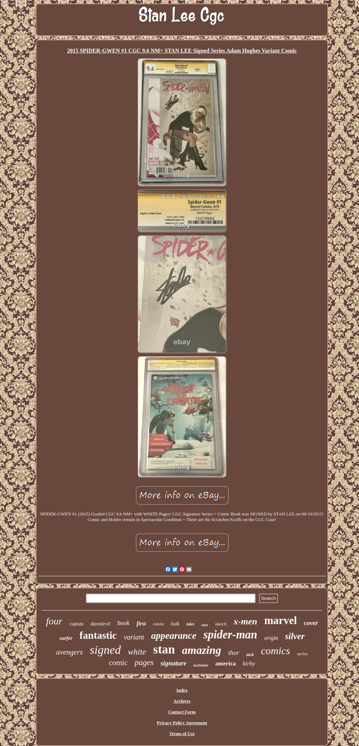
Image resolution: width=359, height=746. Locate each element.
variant (134, 637)
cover (311, 623)
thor (233, 652)
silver (295, 636)
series (302, 653)
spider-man (230, 634)
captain (76, 624)
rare (204, 625)
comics (275, 650)
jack (250, 654)
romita (158, 624)
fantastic (98, 635)
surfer (66, 638)
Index (182, 690)
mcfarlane (201, 665)
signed (105, 649)
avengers (69, 652)
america (225, 663)
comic (118, 662)
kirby (249, 663)
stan (164, 649)
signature (174, 663)
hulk (175, 624)
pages (144, 662)
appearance (173, 635)
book (123, 623)
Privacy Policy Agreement (182, 722)
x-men (245, 621)
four (54, 621)
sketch (220, 624)
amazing (201, 650)
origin (271, 638)
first (141, 624)
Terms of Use (182, 733)
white (137, 651)
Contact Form (182, 711)
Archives (182, 701)
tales (191, 624)
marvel (280, 620)
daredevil (100, 624)
